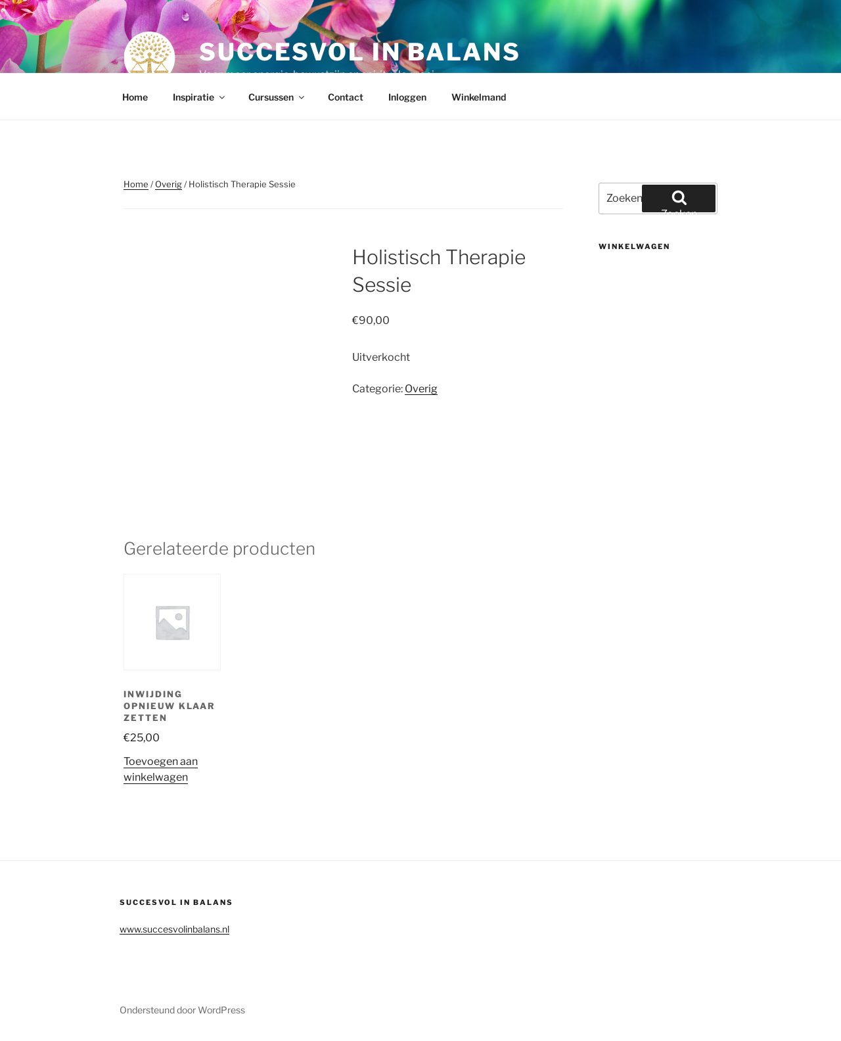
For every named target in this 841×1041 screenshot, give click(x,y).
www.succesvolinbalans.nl (174, 929)
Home (135, 97)
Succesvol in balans (360, 51)
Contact (345, 97)
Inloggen (407, 97)
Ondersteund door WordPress (182, 1009)
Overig (168, 184)
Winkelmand (478, 97)
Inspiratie (200, 97)
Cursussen (277, 97)
